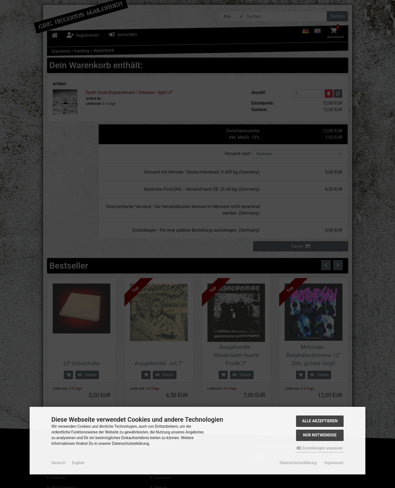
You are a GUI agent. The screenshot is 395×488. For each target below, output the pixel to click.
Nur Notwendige (320, 435)
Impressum (334, 463)
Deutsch (58, 463)
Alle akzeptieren (320, 421)
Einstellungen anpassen (320, 448)
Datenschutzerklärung (298, 463)
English (78, 463)
